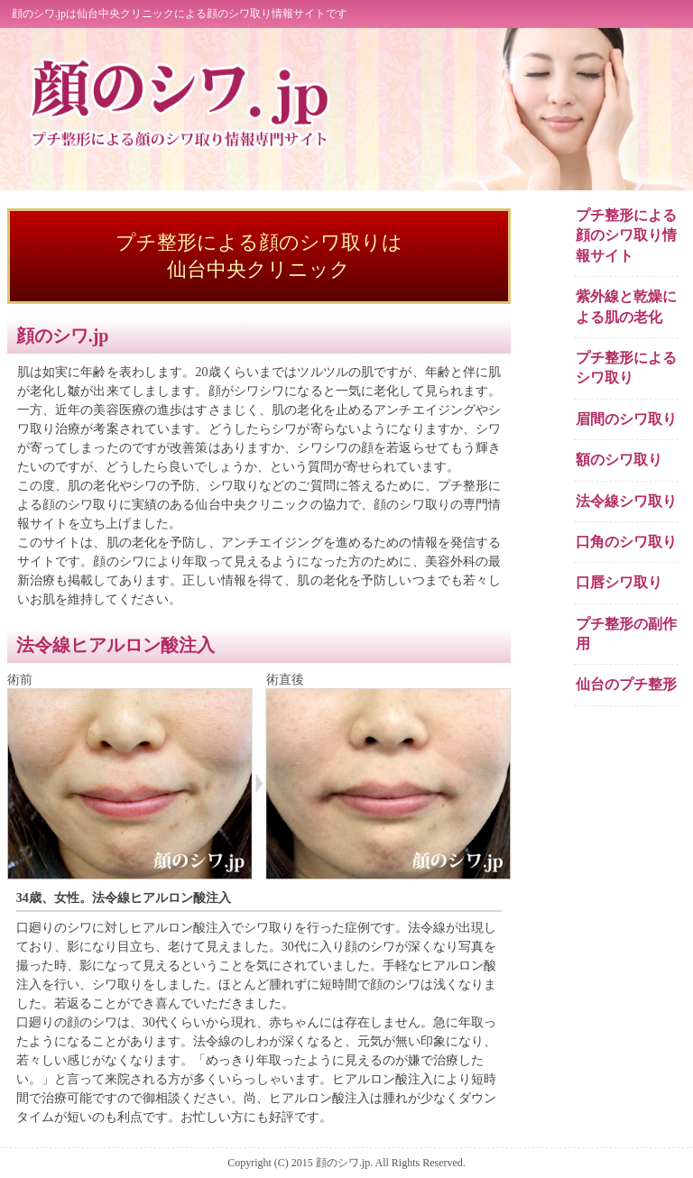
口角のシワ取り (626, 541)
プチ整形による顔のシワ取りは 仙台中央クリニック (259, 256)
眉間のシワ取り (626, 419)
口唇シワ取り (619, 582)
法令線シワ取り (626, 501)
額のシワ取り (619, 459)
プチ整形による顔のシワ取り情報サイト (626, 235)
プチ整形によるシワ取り (626, 367)
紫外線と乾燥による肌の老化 (626, 306)
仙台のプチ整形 (626, 684)
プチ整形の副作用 (626, 633)
